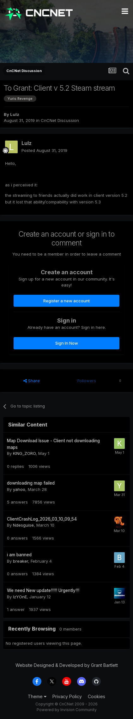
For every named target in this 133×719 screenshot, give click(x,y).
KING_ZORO (24, 453)
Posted (44, 150)
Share (31, 380)
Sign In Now (66, 343)
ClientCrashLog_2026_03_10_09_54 (42, 519)
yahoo (19, 489)
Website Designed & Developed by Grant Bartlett (66, 665)
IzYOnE (20, 596)
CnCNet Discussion (60, 120)
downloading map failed (31, 483)
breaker (20, 561)
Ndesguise (23, 525)
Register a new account (66, 300)
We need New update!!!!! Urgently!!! (43, 590)
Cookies (96, 696)
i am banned (19, 554)
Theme (37, 696)
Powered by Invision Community (67, 709)
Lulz (14, 114)
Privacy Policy (67, 696)
